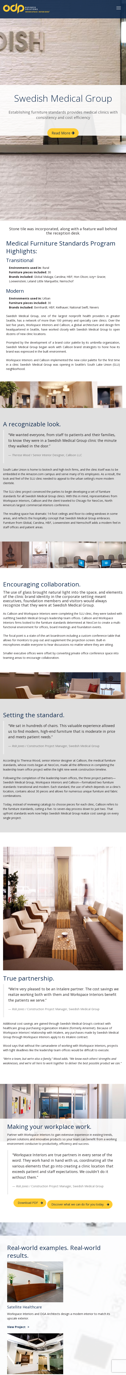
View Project (16, 1327)
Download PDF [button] (28, 1203)
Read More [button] (61, 133)
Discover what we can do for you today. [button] (77, 1204)
